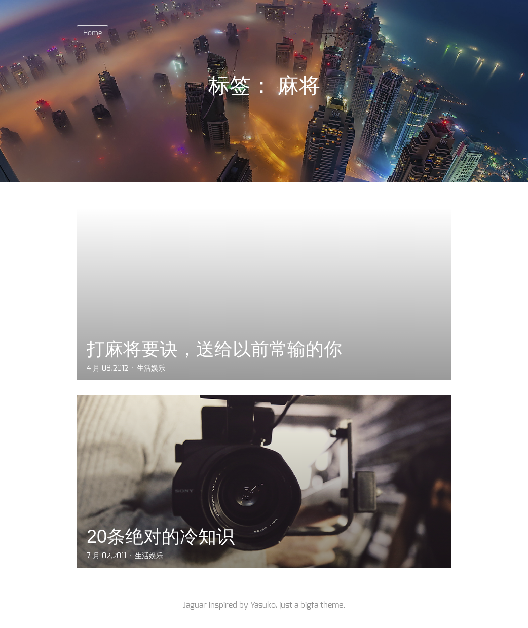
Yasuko (262, 605)
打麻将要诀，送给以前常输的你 (214, 349)
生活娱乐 (151, 368)
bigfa (309, 605)
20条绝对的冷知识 (161, 536)
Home (92, 33)
